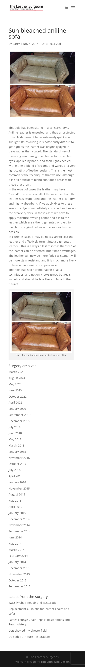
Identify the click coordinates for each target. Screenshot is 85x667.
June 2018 (15, 433)
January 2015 (17, 513)
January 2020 (17, 409)
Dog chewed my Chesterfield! (28, 630)
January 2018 (17, 451)
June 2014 (15, 537)
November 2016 (19, 458)
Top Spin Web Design (55, 662)
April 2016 (15, 476)
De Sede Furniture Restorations (29, 637)
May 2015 (15, 500)
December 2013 (19, 568)
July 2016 (15, 470)
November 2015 (19, 488)
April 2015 (15, 507)
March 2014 (16, 550)
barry (16, 44)
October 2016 (18, 464)
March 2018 (16, 445)
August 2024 (17, 378)
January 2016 (17, 482)
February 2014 (18, 556)
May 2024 (15, 384)
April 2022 (15, 402)
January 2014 (17, 562)
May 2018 (15, 439)
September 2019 (20, 415)
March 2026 (16, 372)
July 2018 (15, 427)
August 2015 (17, 494)
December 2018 (19, 421)
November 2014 (19, 525)
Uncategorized (51, 44)
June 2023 (15, 390)
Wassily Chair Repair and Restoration (33, 603)
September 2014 (20, 531)
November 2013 (19, 574)
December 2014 (19, 519)
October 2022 (18, 396)
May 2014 (15, 543)
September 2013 (20, 586)
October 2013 (18, 580)
